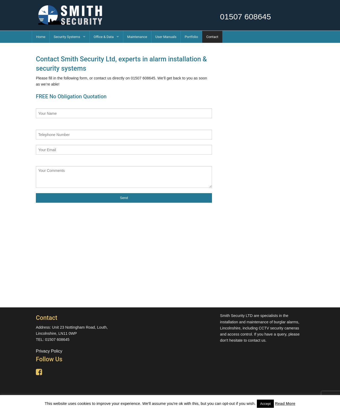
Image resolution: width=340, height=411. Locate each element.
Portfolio (191, 37)
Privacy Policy (49, 351)
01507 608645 (245, 16)
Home (40, 37)
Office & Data (104, 37)
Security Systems (67, 37)
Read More (285, 403)
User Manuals (165, 37)
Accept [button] (265, 404)
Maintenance (137, 37)
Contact (212, 37)
